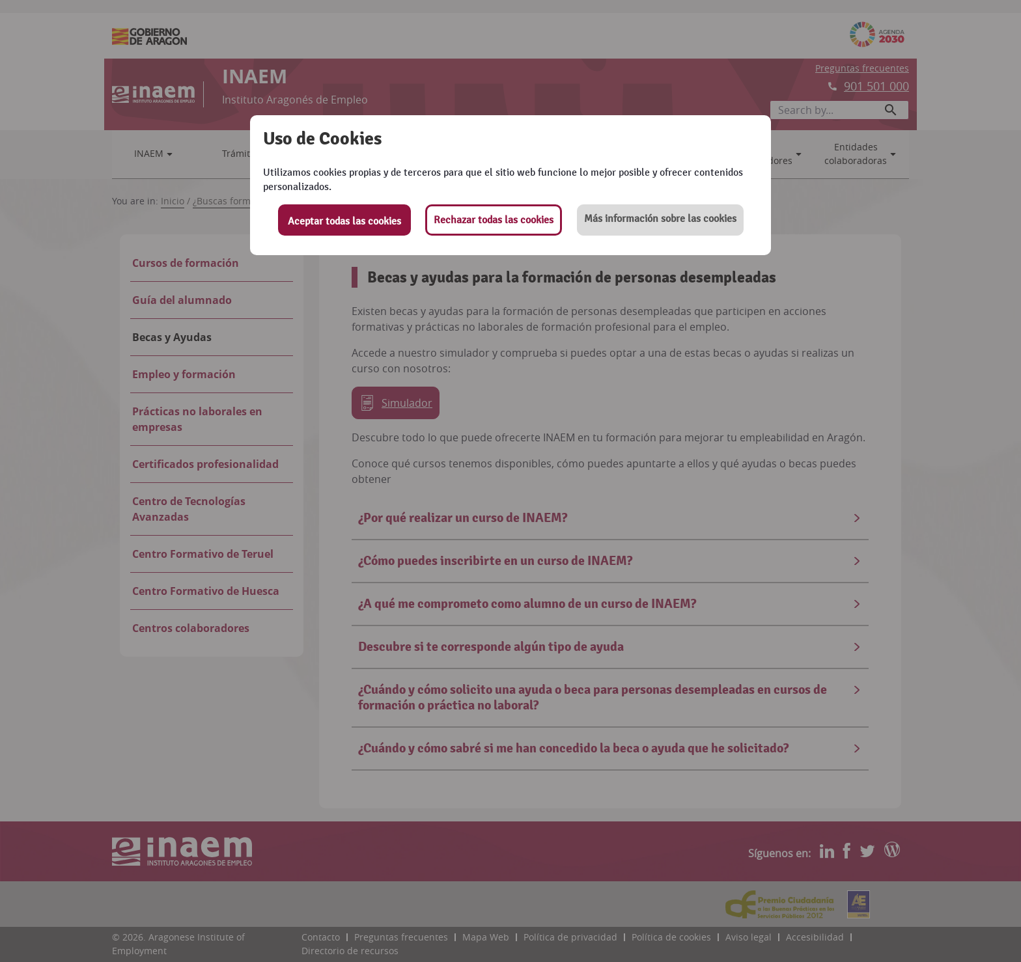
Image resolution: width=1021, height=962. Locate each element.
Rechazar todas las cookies (493, 220)
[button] (660, 220)
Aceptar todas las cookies (344, 221)
